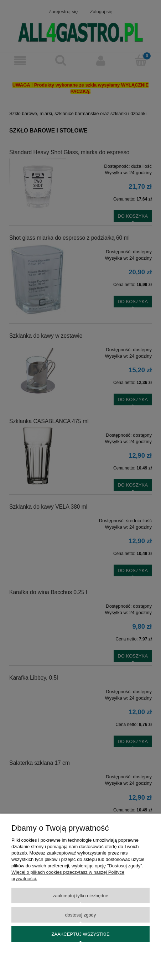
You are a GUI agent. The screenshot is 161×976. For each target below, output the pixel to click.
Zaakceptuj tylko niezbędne (80, 895)
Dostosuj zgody (80, 915)
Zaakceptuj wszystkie (80, 934)
